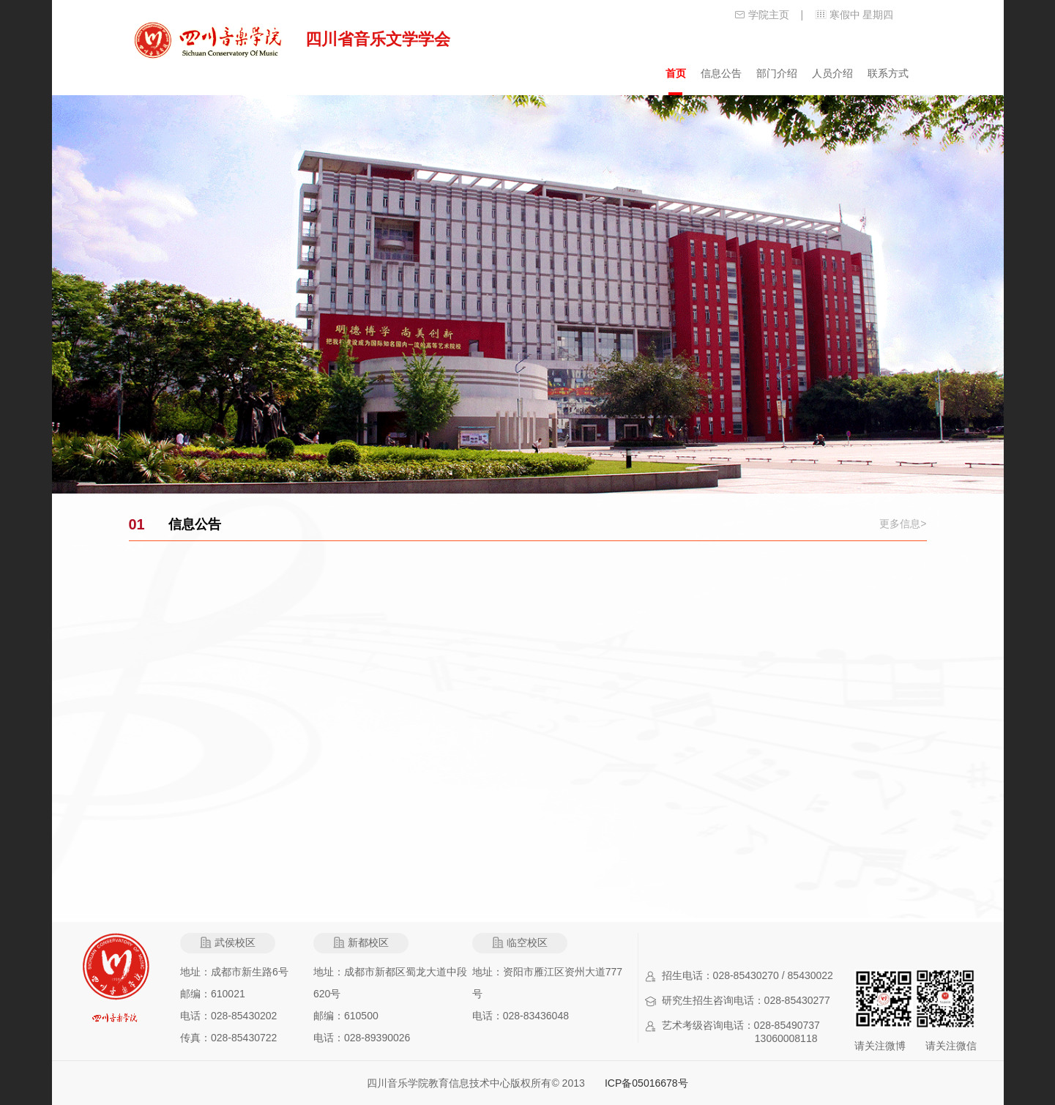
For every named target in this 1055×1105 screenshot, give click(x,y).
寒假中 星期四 (862, 15)
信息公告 (721, 73)
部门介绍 (776, 73)
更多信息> (902, 523)
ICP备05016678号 (646, 1083)
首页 (676, 73)
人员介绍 (832, 73)
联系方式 (888, 73)
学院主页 (768, 15)
